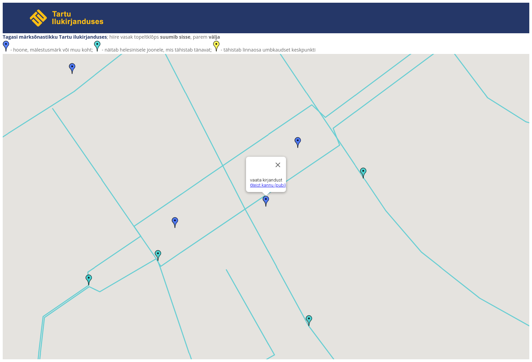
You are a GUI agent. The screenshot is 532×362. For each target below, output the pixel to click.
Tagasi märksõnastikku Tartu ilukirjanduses (55, 37)
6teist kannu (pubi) (268, 185)
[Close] (278, 165)
